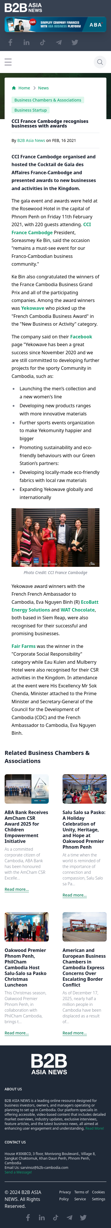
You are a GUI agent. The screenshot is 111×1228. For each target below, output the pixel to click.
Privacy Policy (65, 1195)
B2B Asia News (31, 140)
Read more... (17, 889)
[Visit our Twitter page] (75, 42)
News (43, 88)
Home (21, 88)
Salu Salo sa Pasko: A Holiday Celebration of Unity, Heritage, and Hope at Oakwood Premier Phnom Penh (84, 829)
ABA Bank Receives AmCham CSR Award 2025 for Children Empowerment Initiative (26, 826)
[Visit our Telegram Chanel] (59, 42)
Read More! (94, 1128)
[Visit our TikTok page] (42, 42)
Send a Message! (18, 1172)
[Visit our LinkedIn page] (26, 42)
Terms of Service (81, 1195)
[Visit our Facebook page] (10, 42)
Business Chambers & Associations (47, 100)
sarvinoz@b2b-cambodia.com (44, 1167)
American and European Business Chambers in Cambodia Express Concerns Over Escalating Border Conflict (84, 967)
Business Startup (30, 110)
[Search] (100, 62)
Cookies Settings (98, 1195)
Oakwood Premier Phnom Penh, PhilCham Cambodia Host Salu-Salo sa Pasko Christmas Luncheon (25, 967)
